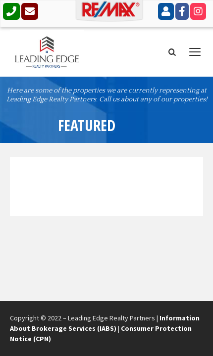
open (195, 52)
